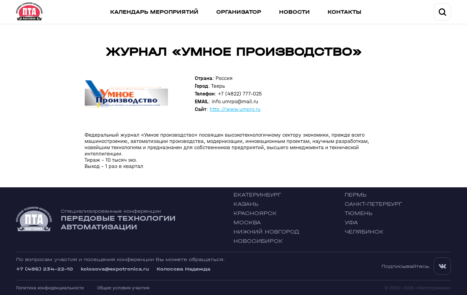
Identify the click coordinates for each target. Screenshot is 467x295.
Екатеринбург (257, 195)
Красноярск (255, 213)
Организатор (238, 12)
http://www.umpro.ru (235, 109)
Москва (247, 223)
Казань (246, 204)
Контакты (344, 12)
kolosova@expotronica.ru (115, 269)
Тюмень (359, 213)
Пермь (356, 195)
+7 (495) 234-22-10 (44, 269)
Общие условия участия (123, 288)
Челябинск (364, 232)
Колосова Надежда (183, 269)
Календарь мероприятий (154, 12)
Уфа (351, 223)
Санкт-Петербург (373, 204)
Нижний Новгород (266, 232)
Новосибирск (258, 241)
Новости (294, 12)
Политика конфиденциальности (50, 288)
